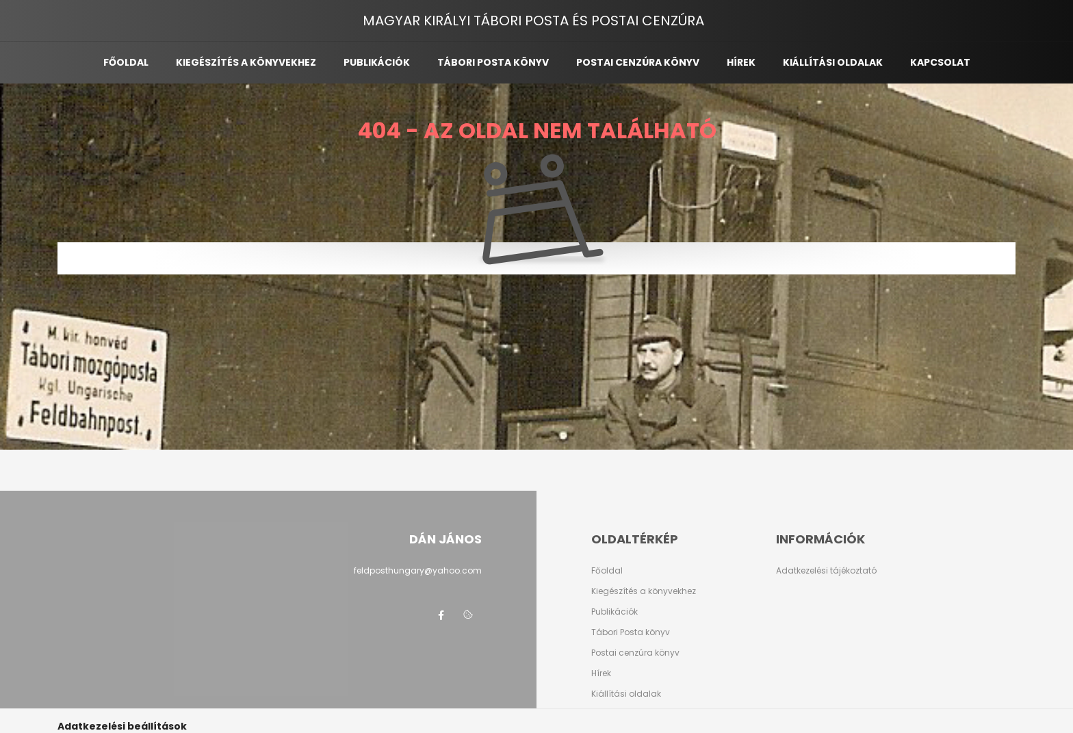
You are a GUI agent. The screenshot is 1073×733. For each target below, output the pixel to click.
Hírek (741, 62)
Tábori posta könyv (493, 62)
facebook (440, 615)
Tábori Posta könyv (630, 632)
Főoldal (125, 62)
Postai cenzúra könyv (637, 62)
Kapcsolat (940, 62)
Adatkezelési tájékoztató (826, 570)
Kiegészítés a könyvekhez (246, 62)
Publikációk (377, 62)
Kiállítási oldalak (833, 62)
